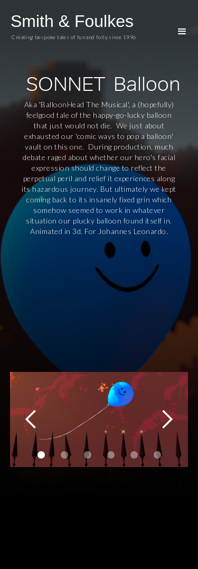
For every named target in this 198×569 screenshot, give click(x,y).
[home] (79, 29)
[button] (182, 32)
